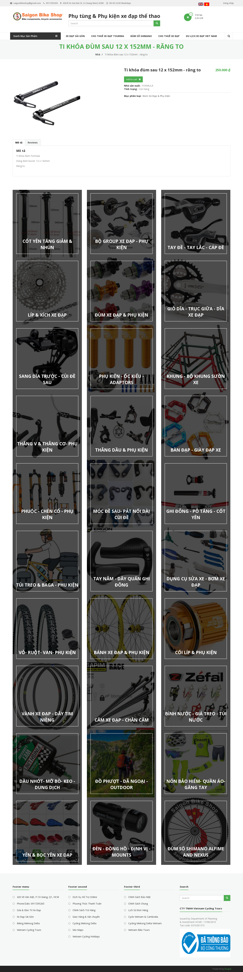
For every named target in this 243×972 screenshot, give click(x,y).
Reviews (33, 142)
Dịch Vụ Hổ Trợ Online (85, 897)
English (200, 5)
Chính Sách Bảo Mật (139, 897)
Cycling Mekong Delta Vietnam (145, 923)
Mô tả (18, 142)
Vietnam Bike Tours (139, 930)
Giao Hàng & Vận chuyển (86, 916)
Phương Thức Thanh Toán (87, 903)
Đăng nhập (228, 3)
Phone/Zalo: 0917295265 (30, 903)
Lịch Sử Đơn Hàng (138, 910)
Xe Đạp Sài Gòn (75, 36)
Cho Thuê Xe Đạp (169, 36)
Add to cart (131, 79)
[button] (66, 101)
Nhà (97, 54)
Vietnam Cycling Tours (29, 930)
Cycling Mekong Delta (84, 923)
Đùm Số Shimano (141, 36)
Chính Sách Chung (138, 903)
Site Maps (78, 930)
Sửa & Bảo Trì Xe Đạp (29, 910)
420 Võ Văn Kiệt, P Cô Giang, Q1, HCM (38, 897)
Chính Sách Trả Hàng (84, 910)
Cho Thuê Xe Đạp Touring (107, 36)
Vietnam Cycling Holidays (86, 936)
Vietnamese (206, 5)
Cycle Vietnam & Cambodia (143, 916)
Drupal (228, 968)
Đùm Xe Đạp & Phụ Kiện (156, 96)
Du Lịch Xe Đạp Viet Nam (201, 36)
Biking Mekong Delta (28, 923)
